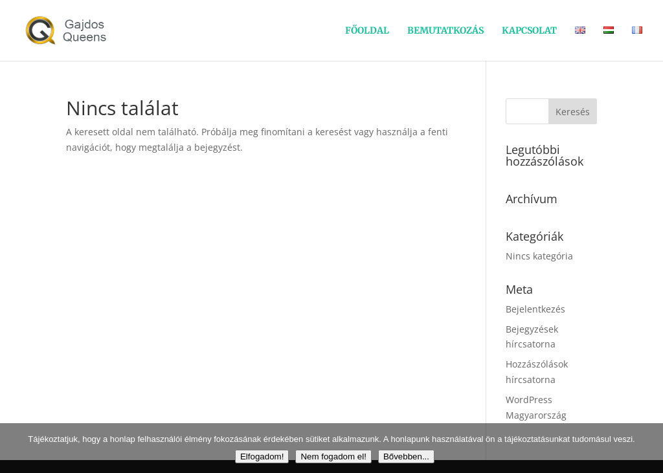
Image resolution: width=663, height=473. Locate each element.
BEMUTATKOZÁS (445, 31)
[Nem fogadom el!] (646, 448)
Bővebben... (406, 456)
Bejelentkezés (535, 309)
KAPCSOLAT (529, 31)
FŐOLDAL (367, 31)
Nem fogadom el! (333, 456)
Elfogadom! (262, 456)
